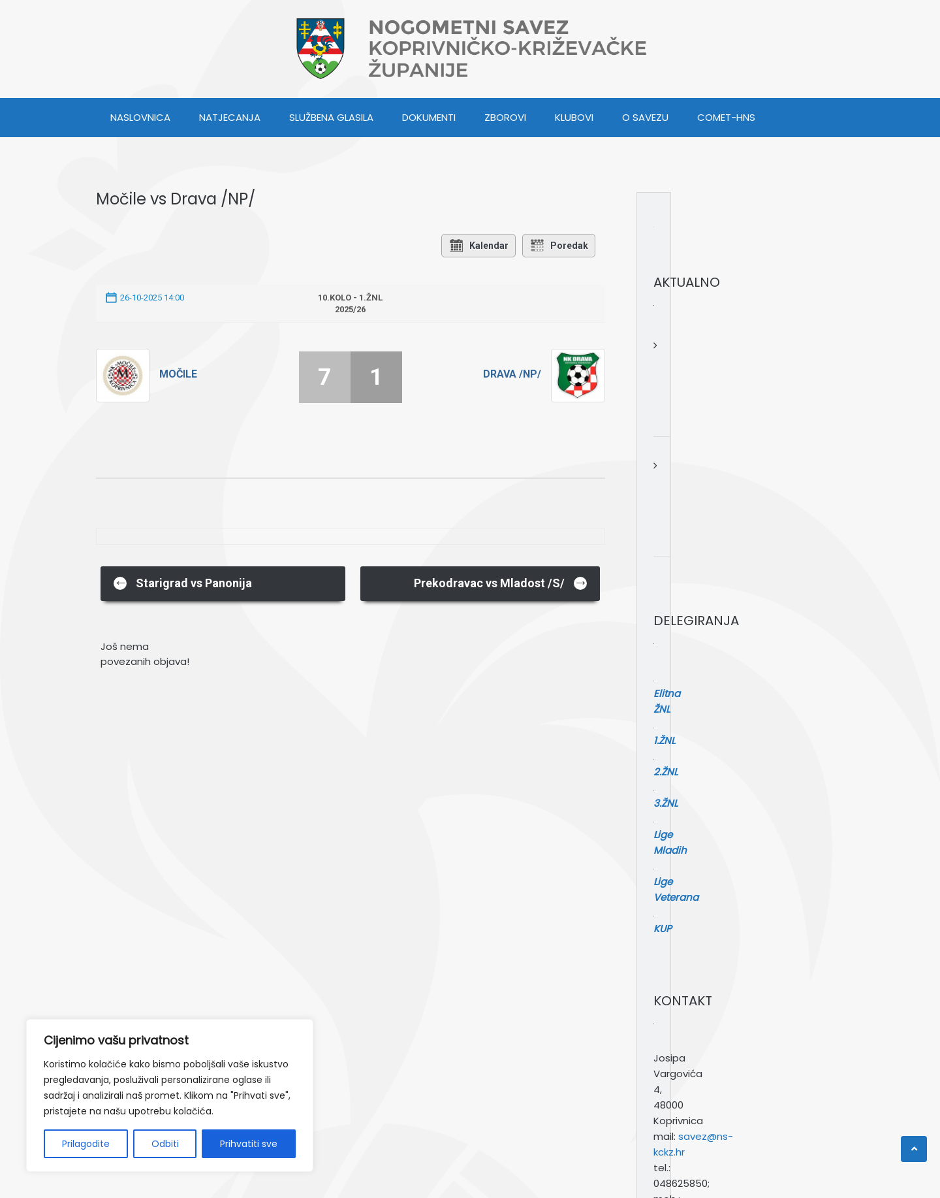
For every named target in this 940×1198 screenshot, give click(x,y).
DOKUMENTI (429, 117)
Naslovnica (140, 117)
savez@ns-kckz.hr (721, 876)
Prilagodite (86, 1143)
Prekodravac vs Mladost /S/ (501, 582)
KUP (673, 715)
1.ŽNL (675, 637)
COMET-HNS (726, 117)
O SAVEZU (645, 117)
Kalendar (478, 245)
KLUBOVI (574, 117)
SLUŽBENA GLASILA (331, 117)
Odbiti (165, 1143)
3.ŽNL (676, 668)
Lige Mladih (692, 684)
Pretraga (675, 1008)
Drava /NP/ (512, 374)
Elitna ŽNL (687, 621)
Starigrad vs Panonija (183, 582)
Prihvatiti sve (248, 1143)
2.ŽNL (676, 653)
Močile (178, 374)
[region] (169, 1095)
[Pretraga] (786, 1034)
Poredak (558, 245)
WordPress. (176, 1177)
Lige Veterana (697, 700)
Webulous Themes (338, 1177)
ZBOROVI (505, 117)
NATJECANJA (229, 117)
